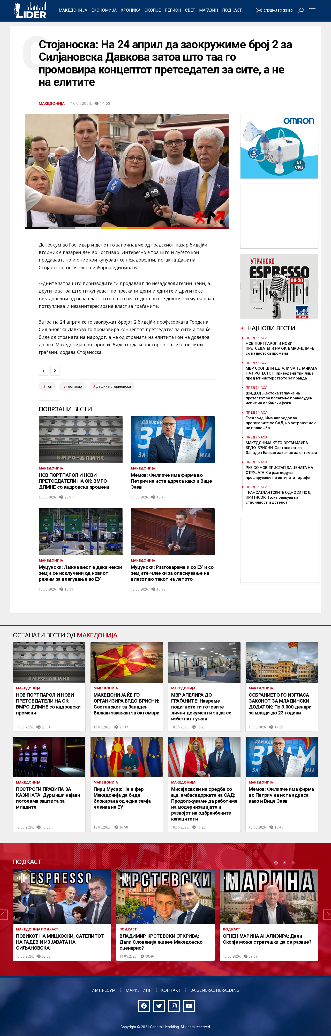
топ (49, 386)
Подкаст (232, 10)
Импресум (104, 990)
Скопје (153, 10)
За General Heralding (215, 990)
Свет (190, 10)
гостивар (74, 386)
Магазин (208, 10)
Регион (173, 10)
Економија (104, 10)
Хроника (130, 10)
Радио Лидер (30, 10)
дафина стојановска (113, 386)
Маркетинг (138, 990)
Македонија (73, 10)
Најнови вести (271, 328)
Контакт (171, 990)
